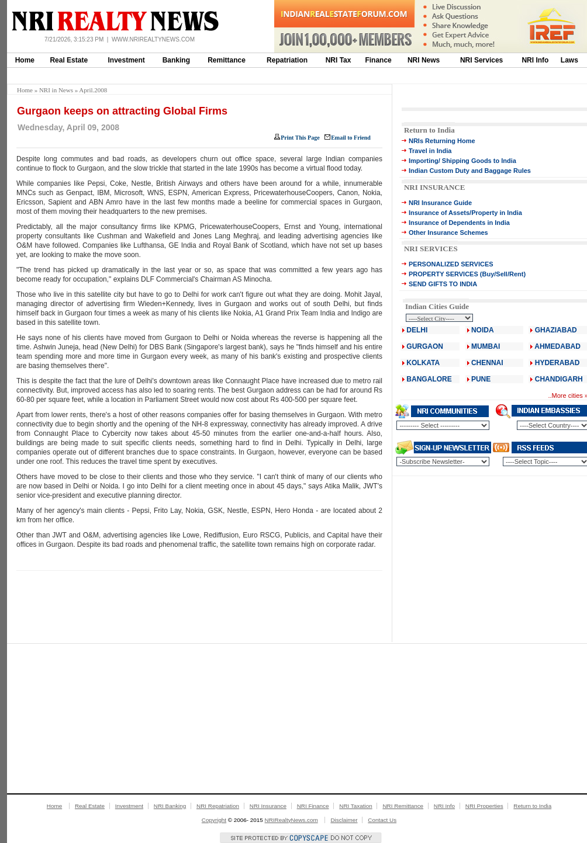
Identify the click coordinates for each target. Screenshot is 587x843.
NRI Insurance (268, 806)
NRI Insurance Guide (440, 202)
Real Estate (69, 60)
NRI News (424, 60)
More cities (567, 395)
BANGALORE (428, 379)
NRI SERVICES (431, 248)
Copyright (214, 820)
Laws (569, 60)
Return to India (429, 130)
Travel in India (430, 150)
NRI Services (481, 60)
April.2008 (93, 89)
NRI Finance (313, 806)
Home (24, 60)
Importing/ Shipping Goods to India (462, 160)
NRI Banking (170, 806)
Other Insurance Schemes (448, 232)
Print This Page (300, 137)
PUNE (480, 379)
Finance (378, 60)
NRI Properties (484, 806)
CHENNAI (487, 363)
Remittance (227, 60)
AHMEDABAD (557, 346)
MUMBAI (485, 346)
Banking (176, 60)
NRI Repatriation (217, 806)
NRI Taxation (355, 806)
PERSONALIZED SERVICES (451, 264)
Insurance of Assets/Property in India (465, 212)
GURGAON (424, 346)
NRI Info (535, 60)
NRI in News (56, 89)
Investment (126, 60)
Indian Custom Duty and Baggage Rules (470, 170)
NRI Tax (338, 60)
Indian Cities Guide (437, 306)
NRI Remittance (402, 806)
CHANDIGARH (559, 379)
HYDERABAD (557, 363)
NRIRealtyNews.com (291, 820)
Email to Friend (351, 137)
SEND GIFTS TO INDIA (443, 283)
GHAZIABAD (556, 330)
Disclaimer (343, 820)
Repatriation (287, 60)
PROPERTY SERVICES (443, 273)
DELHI (416, 330)
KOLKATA (423, 363)
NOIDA (482, 330)
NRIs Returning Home (442, 140)
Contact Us (382, 820)
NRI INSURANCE (434, 187)
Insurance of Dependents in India (459, 222)
